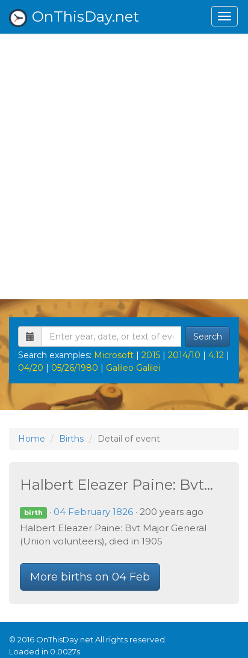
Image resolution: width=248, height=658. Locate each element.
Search (207, 336)
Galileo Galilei (133, 367)
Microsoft (114, 355)
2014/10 (184, 355)
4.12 (216, 355)
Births (71, 438)
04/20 (30, 367)
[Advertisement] (124, 163)
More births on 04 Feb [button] (90, 576)
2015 (150, 355)
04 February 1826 (93, 511)
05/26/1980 (74, 367)
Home (31, 438)
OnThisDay (74, 17)
